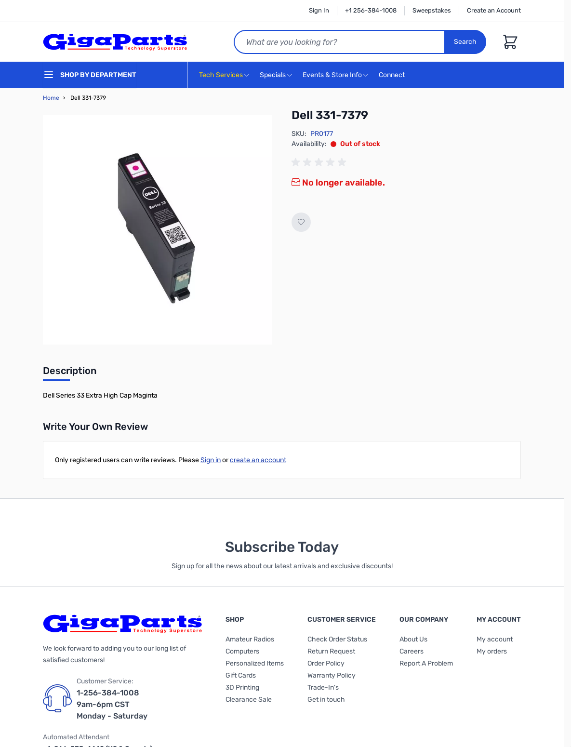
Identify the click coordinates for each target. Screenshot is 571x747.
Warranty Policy (331, 675)
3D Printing (242, 687)
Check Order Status (337, 639)
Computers (242, 651)
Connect (393, 75)
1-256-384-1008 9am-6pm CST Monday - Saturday (112, 704)
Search (465, 42)
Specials (273, 75)
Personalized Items (255, 663)
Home (51, 97)
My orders (492, 651)
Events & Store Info (332, 75)
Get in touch (326, 699)
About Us (413, 639)
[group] (320, 162)
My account (495, 639)
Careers (411, 651)
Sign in (210, 460)
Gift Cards (241, 675)
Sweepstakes (431, 10)
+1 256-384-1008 (371, 10)
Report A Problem (426, 663)
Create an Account (494, 10)
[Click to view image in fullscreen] (157, 230)
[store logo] (115, 42)
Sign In (319, 10)
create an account (258, 460)
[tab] (69, 373)
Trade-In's (323, 687)
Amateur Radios (250, 639)
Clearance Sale (249, 699)
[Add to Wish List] (301, 222)
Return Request (331, 651)
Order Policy (326, 663)
